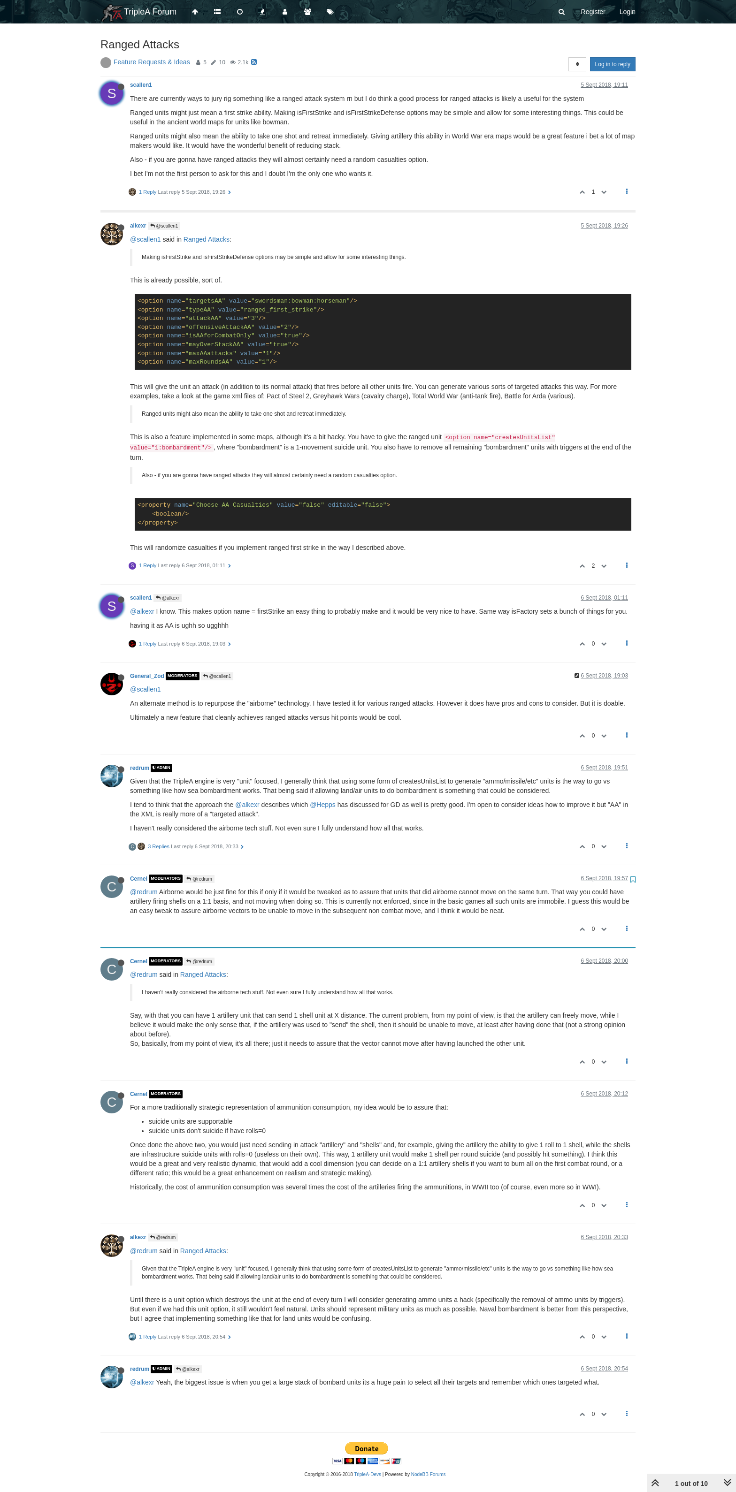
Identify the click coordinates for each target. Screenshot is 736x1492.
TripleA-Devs (367, 1474)
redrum (139, 768)
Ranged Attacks (207, 239)
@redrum (199, 879)
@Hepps (323, 804)
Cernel (138, 878)
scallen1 (141, 85)
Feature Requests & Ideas (152, 62)
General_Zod (147, 676)
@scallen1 (164, 225)
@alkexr (167, 598)
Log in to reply (612, 64)
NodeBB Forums (428, 1474)
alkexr (138, 225)
